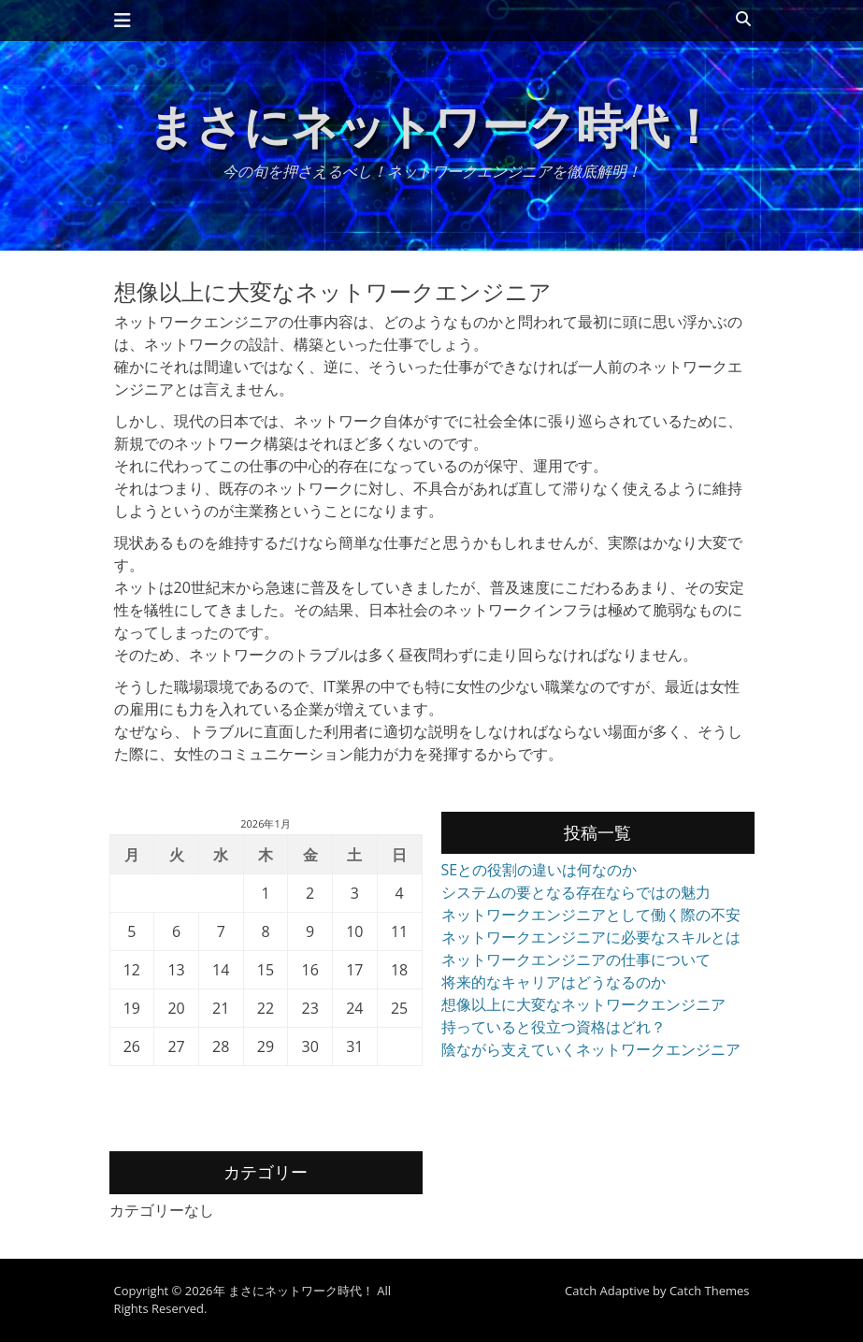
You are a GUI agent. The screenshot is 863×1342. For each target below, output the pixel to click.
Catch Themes (709, 1290)
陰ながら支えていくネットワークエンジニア (591, 1049)
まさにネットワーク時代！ (432, 125)
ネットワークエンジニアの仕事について (576, 959)
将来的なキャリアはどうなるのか (553, 982)
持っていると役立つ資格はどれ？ (553, 1027)
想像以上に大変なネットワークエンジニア (583, 1004)
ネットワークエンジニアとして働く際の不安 (591, 914)
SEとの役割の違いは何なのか (539, 869)
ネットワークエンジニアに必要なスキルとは (591, 937)
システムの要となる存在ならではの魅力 (576, 892)
